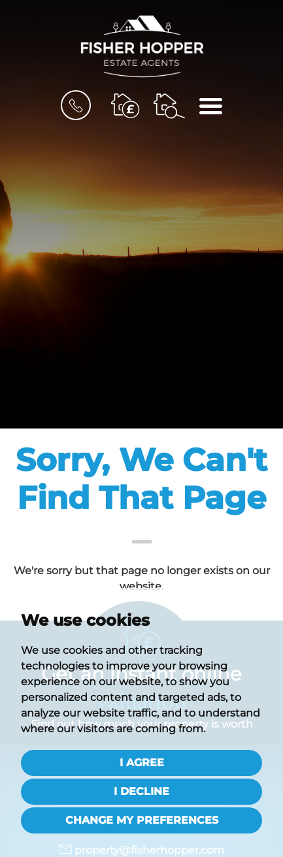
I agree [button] (142, 762)
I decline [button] (141, 791)
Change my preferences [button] (141, 820)
